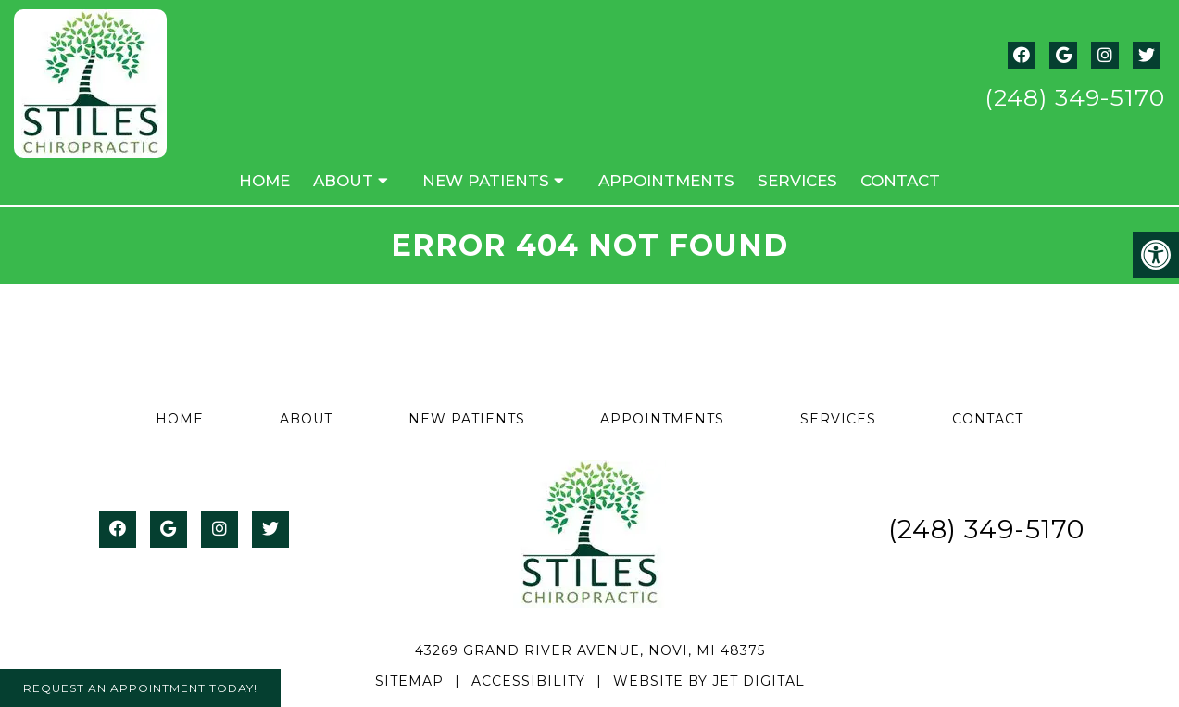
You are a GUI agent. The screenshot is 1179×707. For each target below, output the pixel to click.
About (343, 180)
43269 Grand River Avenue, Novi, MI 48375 (590, 650)
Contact (900, 180)
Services (797, 180)
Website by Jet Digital (709, 681)
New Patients (485, 180)
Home (264, 180)
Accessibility (528, 681)
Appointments (666, 180)
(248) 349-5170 (1075, 97)
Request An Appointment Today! (140, 688)
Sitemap (409, 681)
